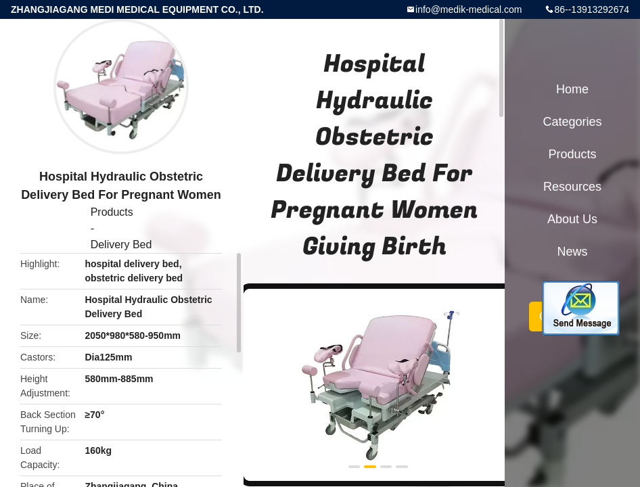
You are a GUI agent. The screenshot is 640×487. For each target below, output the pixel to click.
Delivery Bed (121, 244)
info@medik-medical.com (468, 9)
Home (572, 89)
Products (112, 212)
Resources (572, 186)
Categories (572, 122)
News (572, 251)
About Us (572, 219)
